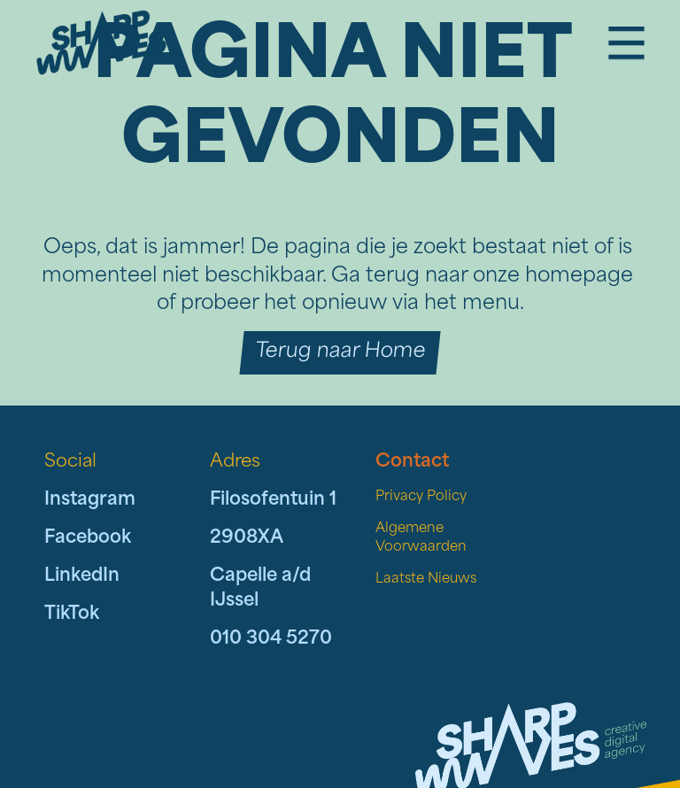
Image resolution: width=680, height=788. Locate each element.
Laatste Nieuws (425, 579)
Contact (412, 462)
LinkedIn (82, 576)
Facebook (87, 538)
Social (70, 462)
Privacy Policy (421, 497)
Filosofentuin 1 (273, 500)
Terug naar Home (340, 352)
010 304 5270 (271, 639)
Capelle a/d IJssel (260, 589)
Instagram (89, 500)
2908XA (246, 538)
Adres (235, 462)
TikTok (71, 614)
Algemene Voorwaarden (421, 538)
